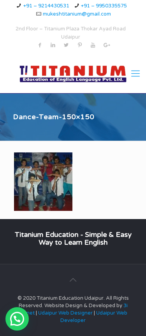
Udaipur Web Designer (65, 313)
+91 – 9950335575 (104, 6)
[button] (17, 319)
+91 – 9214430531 (46, 6)
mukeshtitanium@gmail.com (77, 14)
